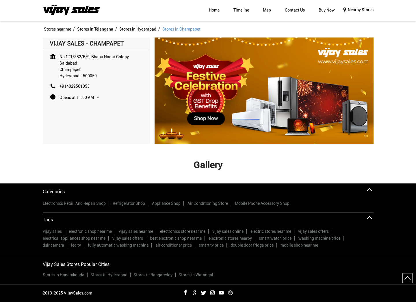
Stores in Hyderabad (108, 275)
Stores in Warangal (196, 275)
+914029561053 (75, 86)
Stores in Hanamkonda (63, 275)
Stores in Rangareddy (152, 275)
